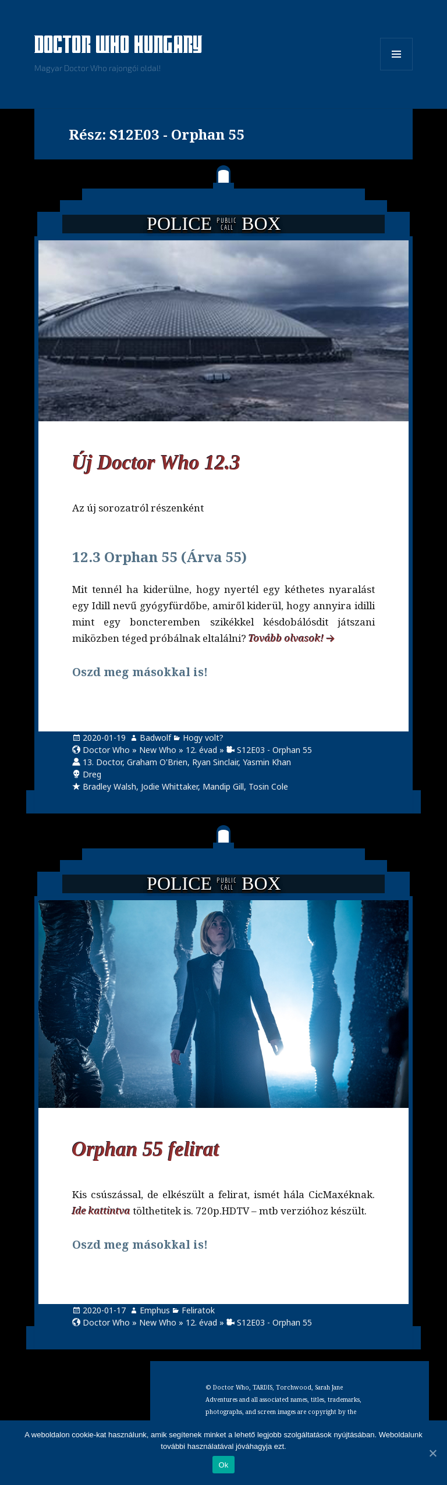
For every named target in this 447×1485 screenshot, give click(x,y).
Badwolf (155, 737)
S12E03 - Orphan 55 (274, 749)
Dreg (92, 774)
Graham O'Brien (157, 762)
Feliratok (198, 1310)
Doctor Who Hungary (118, 45)
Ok (223, 1465)
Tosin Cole (268, 786)
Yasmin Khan (267, 762)
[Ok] (432, 1453)
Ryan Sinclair (215, 762)
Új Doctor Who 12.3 (156, 463)
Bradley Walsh (109, 786)
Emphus (155, 1310)
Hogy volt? (203, 737)
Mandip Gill (223, 786)
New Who (157, 749)
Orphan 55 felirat (145, 1149)
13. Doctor (102, 762)
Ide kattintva (101, 1210)
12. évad (201, 749)
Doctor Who (106, 749)
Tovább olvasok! (286, 638)
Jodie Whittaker (169, 786)
